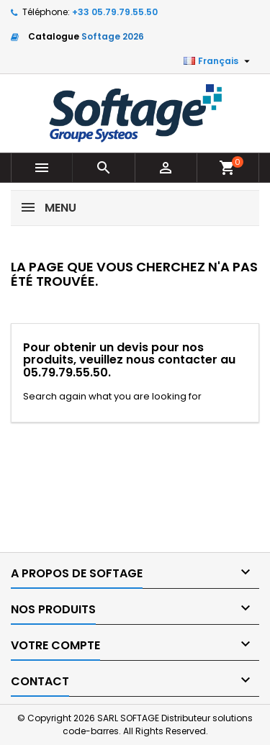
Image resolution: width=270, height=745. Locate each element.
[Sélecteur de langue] (218, 61)
